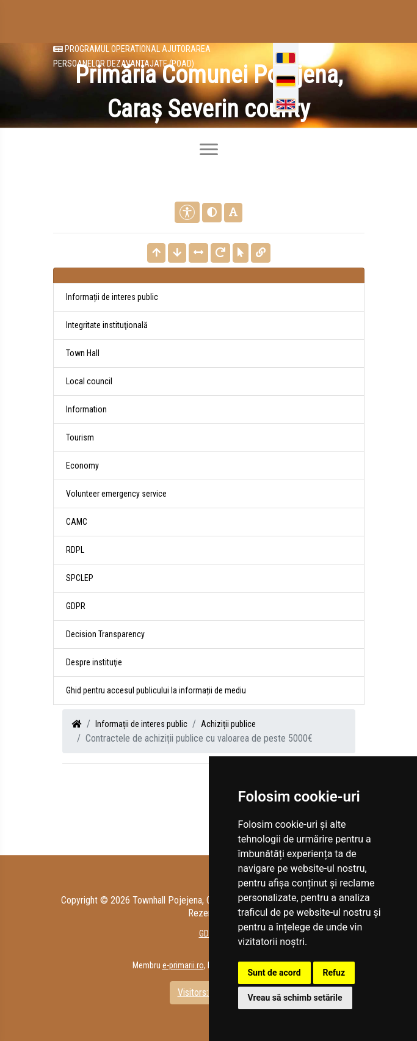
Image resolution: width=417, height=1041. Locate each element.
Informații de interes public (141, 724)
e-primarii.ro (183, 965)
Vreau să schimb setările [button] (295, 998)
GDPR (75, 606)
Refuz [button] (334, 972)
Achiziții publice (228, 724)
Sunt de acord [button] (274, 972)
